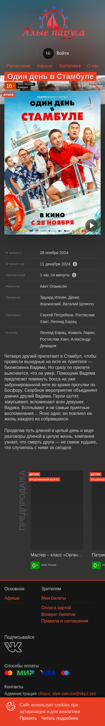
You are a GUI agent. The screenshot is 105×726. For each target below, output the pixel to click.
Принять (28, 718)
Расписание (18, 66)
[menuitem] (18, 66)
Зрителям (68, 66)
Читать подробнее (59, 718)
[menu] (52, 66)
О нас (93, 66)
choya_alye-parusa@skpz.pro (67, 693)
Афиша (44, 66)
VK (13, 647)
